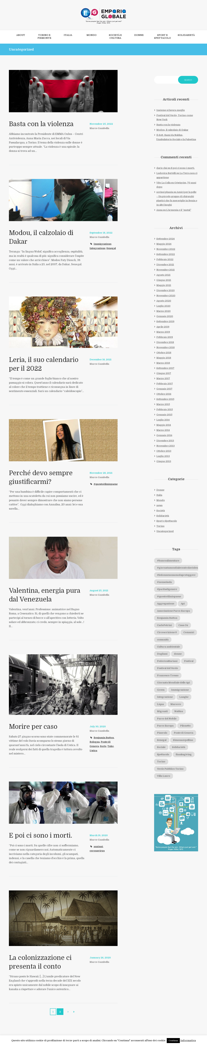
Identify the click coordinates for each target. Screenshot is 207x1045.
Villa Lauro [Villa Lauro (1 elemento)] (163, 777)
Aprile (162, 327)
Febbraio (164, 259)
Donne (160, 491)
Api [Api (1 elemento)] (183, 605)
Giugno (163, 280)
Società (160, 511)
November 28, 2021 (101, 473)
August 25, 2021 (99, 590)
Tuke (111, 746)
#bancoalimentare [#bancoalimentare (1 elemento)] (168, 561)
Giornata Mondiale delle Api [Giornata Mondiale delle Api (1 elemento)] (174, 684)
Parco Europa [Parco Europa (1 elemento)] (165, 727)
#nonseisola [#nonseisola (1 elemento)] (164, 583)
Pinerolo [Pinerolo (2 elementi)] (162, 734)
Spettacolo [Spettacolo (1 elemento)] (163, 756)
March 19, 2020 (99, 835)
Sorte (103, 746)
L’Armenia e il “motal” (178, 210)
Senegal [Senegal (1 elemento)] (162, 741)
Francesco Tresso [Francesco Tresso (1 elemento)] (168, 676)
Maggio (163, 244)
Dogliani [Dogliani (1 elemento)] (162, 655)
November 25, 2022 (101, 124)
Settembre (165, 239)
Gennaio (164, 317)
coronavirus (97, 851)
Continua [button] (173, 1040)
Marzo (163, 311)
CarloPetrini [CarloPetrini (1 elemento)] (164, 626)
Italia (159, 496)
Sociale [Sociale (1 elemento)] (161, 748)
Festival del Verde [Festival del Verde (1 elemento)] (168, 669)
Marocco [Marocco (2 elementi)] (175, 705)
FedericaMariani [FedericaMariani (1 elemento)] (167, 662)
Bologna (95, 742)
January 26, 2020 (100, 957)
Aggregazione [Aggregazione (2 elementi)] (165, 605)
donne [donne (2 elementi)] (178, 655)
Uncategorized (165, 532)
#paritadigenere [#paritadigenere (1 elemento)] (167, 590)
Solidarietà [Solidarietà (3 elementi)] (178, 748)
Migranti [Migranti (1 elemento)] (162, 712)
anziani (98, 846)
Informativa (188, 1040)
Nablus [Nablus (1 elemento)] (178, 712)
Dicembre (165, 265)
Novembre (165, 249)
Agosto (163, 275)
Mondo (160, 501)
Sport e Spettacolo (166, 522)
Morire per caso (33, 726)
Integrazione (98, 248)
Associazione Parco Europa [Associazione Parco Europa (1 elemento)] (173, 612)
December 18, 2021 (101, 359)
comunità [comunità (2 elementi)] (180, 640)
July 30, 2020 (98, 726)
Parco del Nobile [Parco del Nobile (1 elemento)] (167, 720)
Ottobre (163, 353)
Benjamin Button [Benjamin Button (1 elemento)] (167, 619)
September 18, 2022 (101, 232)
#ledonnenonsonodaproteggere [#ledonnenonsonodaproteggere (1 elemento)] (176, 576)
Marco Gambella (99, 128)
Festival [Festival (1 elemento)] (189, 662)
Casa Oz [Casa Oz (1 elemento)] (184, 626)
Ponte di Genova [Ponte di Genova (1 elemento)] (184, 734)
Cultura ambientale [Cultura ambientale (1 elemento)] (168, 648)
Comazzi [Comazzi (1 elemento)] (162, 640)
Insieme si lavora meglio (170, 110)
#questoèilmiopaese (102, 488)
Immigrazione (102, 244)
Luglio (163, 306)
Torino (160, 527)
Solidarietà (162, 517)
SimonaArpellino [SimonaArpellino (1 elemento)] (183, 741)
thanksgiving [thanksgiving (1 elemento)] (184, 756)
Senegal (111, 248)
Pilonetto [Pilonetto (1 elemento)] (185, 727)
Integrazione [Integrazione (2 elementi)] (165, 698)
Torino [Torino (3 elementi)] (161, 763)
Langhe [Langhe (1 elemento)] (184, 698)
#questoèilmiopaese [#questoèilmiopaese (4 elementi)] (169, 597)
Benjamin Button (104, 737)
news (159, 506)
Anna (159, 210)
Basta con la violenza (42, 124)
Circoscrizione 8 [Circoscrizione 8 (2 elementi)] (167, 633)
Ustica (93, 750)
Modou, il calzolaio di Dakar (172, 130)
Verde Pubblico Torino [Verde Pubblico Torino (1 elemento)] (170, 770)
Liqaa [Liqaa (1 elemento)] (160, 705)
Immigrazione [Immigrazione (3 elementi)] (180, 691)
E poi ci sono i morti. (40, 835)
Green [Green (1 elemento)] (161, 691)
